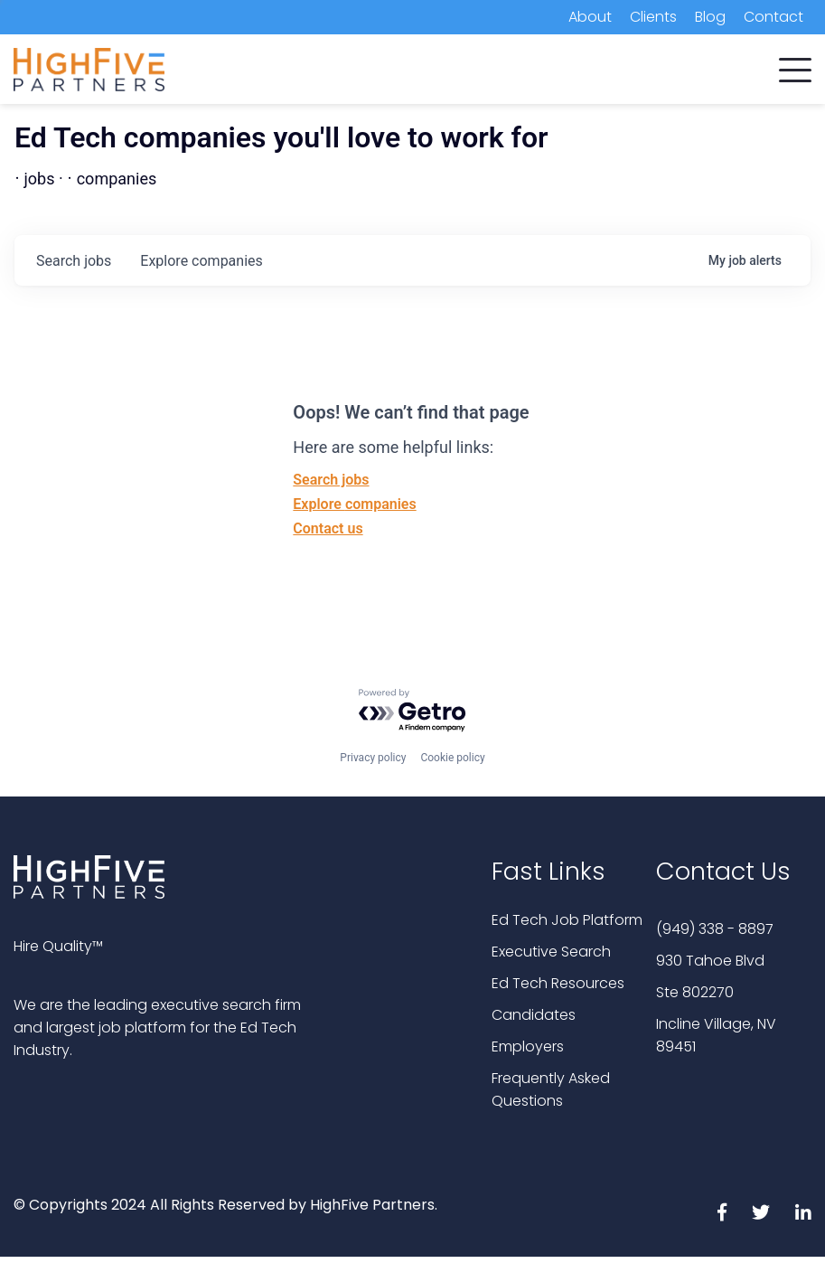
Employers (528, 1046)
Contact (773, 16)
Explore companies (354, 504)
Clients (653, 16)
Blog (710, 16)
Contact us (327, 528)
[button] (795, 66)
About (590, 16)
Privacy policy (373, 757)
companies (201, 260)
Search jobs (331, 479)
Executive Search (551, 951)
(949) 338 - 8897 (714, 929)
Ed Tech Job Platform (567, 920)
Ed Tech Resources (558, 983)
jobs (73, 260)
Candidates (534, 1014)
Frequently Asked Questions (551, 1089)
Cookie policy (452, 757)
